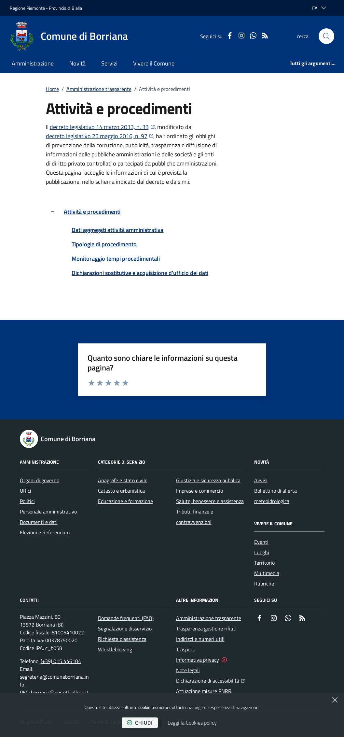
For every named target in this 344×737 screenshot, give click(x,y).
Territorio (264, 563)
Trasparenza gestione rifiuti (206, 628)
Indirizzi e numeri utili (200, 639)
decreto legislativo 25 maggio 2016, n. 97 (99, 136)
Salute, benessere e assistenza (210, 501)
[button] (326, 36)
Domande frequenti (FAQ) (126, 618)
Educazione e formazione (125, 501)
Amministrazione (33, 63)
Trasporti (186, 649)
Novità (77, 63)
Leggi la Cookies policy (192, 723)
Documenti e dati (39, 522)
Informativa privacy (197, 660)
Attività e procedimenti (92, 211)
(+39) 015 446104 (61, 661)
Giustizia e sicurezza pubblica (208, 480)
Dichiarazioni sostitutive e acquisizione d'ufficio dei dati (140, 272)
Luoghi (261, 552)
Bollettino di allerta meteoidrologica (275, 496)
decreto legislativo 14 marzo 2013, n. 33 (102, 127)
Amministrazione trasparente (98, 89)
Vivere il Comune (153, 63)
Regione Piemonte (27, 8)
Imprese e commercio (199, 491)
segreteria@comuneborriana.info (54, 680)
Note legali (188, 670)
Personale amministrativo (48, 511)
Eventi (261, 542)
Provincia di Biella (65, 8)
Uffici (25, 491)
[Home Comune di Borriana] (69, 36)
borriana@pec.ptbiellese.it (60, 692)
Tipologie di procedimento (104, 244)
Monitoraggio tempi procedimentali (116, 258)
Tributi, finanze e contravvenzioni (194, 517)
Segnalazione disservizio (125, 628)
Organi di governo (39, 480)
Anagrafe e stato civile (122, 480)
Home (52, 89)
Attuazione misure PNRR (203, 691)
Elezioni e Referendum (45, 532)
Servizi (109, 63)
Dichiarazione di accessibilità (210, 680)
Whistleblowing (115, 649)
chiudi (140, 723)
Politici (27, 501)
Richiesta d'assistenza (122, 639)
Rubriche (264, 583)
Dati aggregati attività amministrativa (117, 229)
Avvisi (261, 480)
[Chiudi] (335, 700)
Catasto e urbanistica (121, 491)
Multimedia (266, 573)
